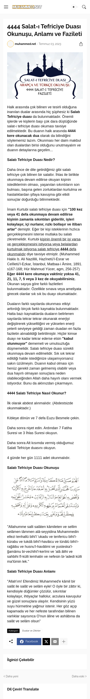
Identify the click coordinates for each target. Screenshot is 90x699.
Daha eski (78, 676)
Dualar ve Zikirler (31, 630)
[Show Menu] (6, 7)
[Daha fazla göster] (63, 641)
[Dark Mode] (74, 7)
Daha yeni (12, 676)
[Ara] (84, 7)
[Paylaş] (79, 44)
